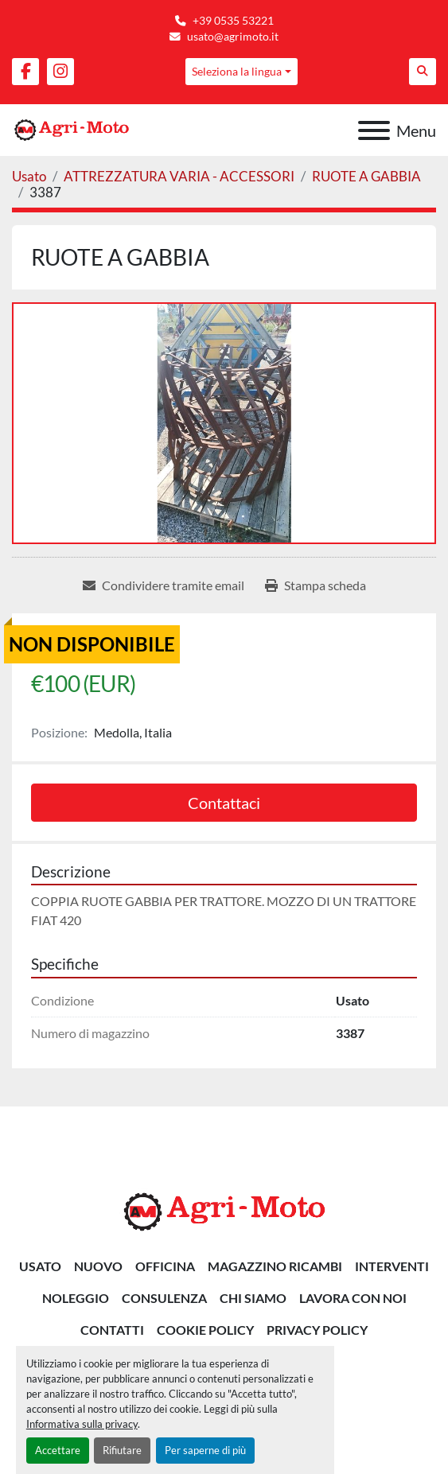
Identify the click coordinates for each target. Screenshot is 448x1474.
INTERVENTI (392, 1266)
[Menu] (374, 130)
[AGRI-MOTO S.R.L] (224, 1209)
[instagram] (60, 71)
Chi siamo (253, 1297)
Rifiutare (122, 1450)
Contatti (112, 1329)
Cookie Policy (205, 1329)
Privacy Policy (317, 1329)
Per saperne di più (205, 1450)
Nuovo (98, 1266)
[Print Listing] (315, 585)
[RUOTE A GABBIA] (366, 176)
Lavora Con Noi (353, 1297)
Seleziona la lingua (237, 71)
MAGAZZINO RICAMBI (275, 1266)
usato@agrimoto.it (233, 36)
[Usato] (29, 176)
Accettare (57, 1450)
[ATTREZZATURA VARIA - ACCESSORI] (179, 176)
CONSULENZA (164, 1297)
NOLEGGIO (75, 1297)
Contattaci (224, 802)
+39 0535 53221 (233, 20)
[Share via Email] (163, 585)
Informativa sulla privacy (82, 1424)
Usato (40, 1266)
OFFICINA (165, 1266)
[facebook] (25, 71)
